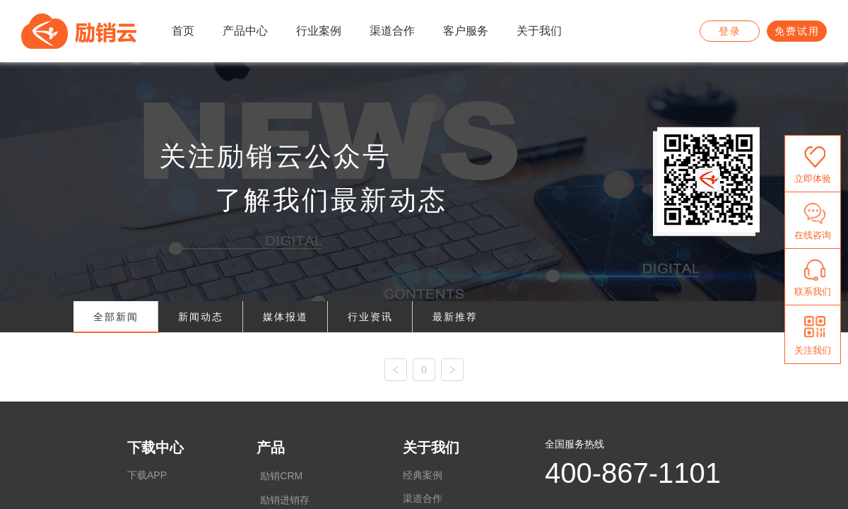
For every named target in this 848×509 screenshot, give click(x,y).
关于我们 (431, 447)
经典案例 (422, 475)
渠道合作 (422, 498)
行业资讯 (370, 316)
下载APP (147, 475)
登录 (730, 31)
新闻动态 (200, 316)
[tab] (115, 317)
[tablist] (424, 317)
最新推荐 (455, 316)
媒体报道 (285, 316)
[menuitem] (183, 32)
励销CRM (281, 475)
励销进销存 (285, 499)
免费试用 (797, 31)
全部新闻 (116, 316)
